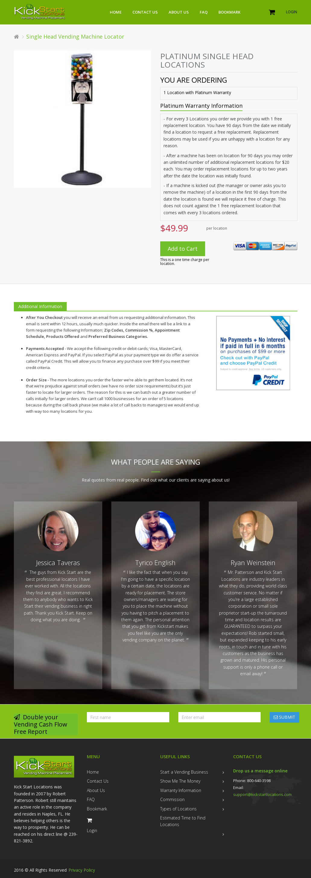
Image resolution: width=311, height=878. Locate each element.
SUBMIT (284, 717)
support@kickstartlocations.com (262, 794)
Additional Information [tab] (40, 306)
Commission (172, 799)
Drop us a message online (260, 771)
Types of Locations (178, 809)
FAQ (204, 12)
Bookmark (229, 12)
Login (291, 11)
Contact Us (145, 12)
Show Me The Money (180, 781)
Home (116, 12)
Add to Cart (183, 248)
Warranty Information (180, 790)
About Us (179, 12)
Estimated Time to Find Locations (182, 821)
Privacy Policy (81, 870)
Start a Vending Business (184, 772)
